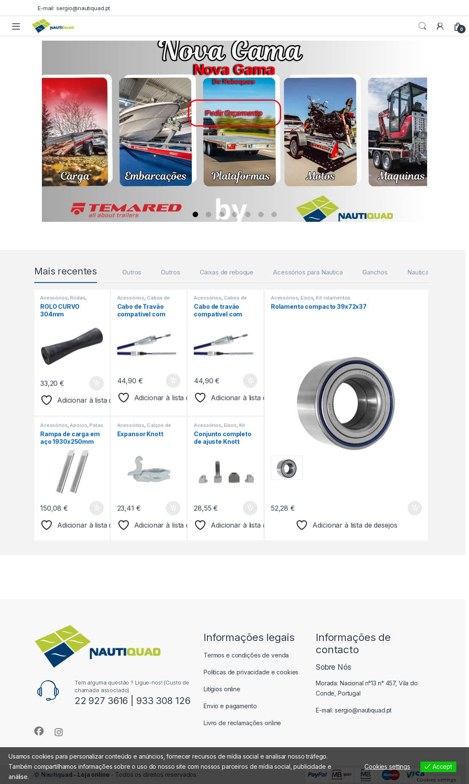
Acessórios (54, 361)
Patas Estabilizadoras (71, 491)
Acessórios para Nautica (308, 335)
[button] (48, 131)
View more (45, 776)
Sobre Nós (333, 667)
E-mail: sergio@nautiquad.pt (74, 8)
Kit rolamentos (333, 361)
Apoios (78, 488)
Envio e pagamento (230, 705)
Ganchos (375, 335)
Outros (131, 335)
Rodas (77, 361)
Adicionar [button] (96, 446)
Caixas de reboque (227, 335)
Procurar (422, 26)
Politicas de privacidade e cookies (251, 672)
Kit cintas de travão (219, 491)
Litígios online (222, 689)
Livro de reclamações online (242, 722)
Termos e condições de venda (246, 655)
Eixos (230, 488)
